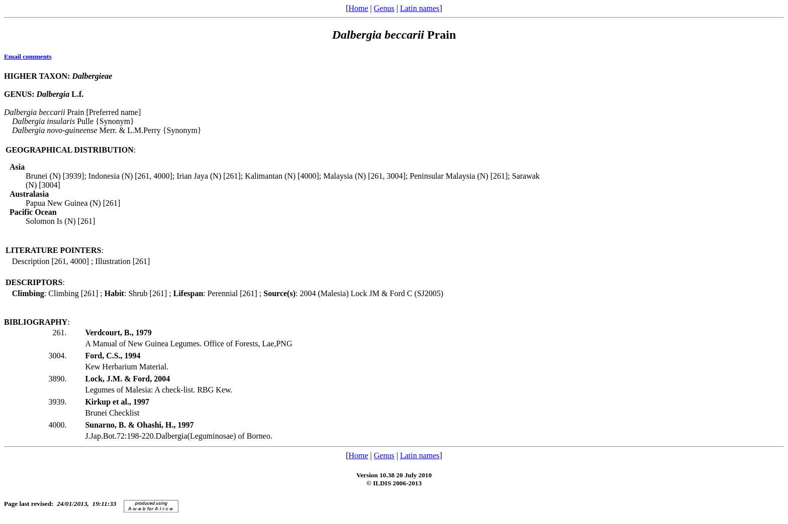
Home (358, 8)
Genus (384, 8)
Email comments (28, 56)
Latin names (420, 8)
